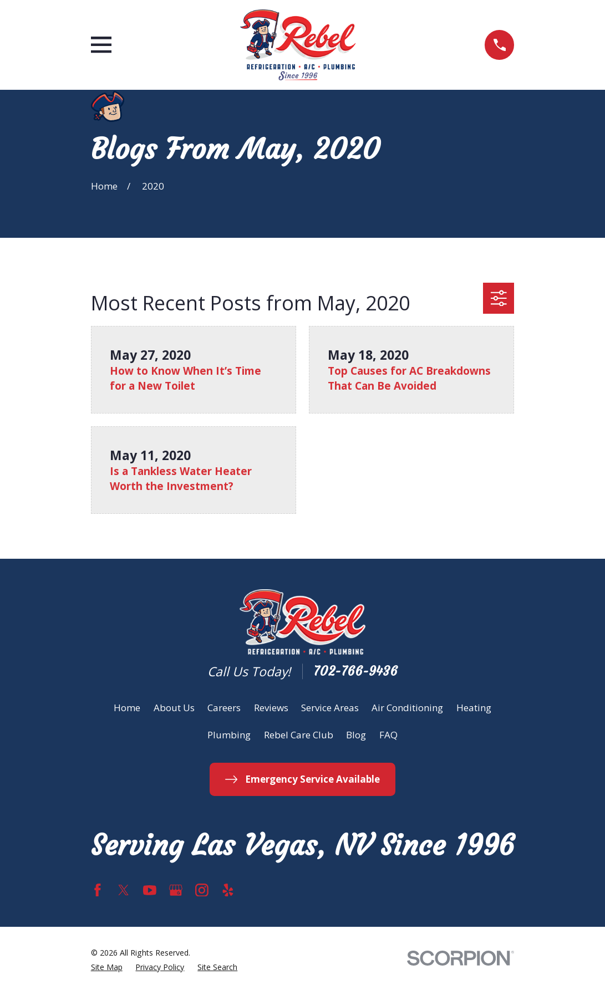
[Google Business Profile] (175, 890)
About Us (174, 707)
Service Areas (330, 707)
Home (127, 707)
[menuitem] (107, 967)
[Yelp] (228, 890)
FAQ (388, 734)
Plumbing (229, 734)
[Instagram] (202, 890)
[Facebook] (97, 890)
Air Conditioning (407, 707)
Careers (224, 707)
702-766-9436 (355, 671)
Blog (356, 734)
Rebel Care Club (298, 734)
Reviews (271, 707)
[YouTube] (149, 890)
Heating (473, 707)
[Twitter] (123, 890)
